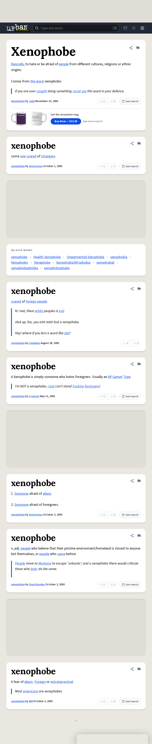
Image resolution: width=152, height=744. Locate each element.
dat (66, 333)
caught (41, 91)
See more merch (93, 121)
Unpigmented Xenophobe (85, 257)
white (39, 311)
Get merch (130, 101)
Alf (110, 376)
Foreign (40, 681)
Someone (21, 493)
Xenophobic (19, 262)
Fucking (78, 386)
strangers (48, 156)
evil (61, 311)
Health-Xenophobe (47, 257)
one (23, 156)
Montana (44, 563)
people (64, 64)
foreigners (92, 386)
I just (51, 386)
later (34, 568)
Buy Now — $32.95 (66, 121)
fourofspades (37, 584)
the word (37, 81)
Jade (32, 101)
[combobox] (75, 28)
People (20, 563)
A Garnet (34, 396)
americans (30, 691)
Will (31, 701)
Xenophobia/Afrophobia (73, 262)
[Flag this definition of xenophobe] (139, 143)
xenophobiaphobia (24, 268)
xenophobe (18, 166)
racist (77, 91)
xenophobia (118, 257)
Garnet (117, 376)
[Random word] (114, 28)
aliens (47, 493)
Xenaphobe (42, 262)
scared (31, 156)
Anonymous (36, 166)
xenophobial (105, 262)
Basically (17, 64)
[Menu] (142, 28)
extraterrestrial (61, 681)
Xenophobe (18, 101)
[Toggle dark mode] (133, 28)
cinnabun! (34, 343)
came (61, 553)
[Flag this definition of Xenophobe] (138, 48)
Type (126, 376)
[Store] (124, 28)
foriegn (31, 301)
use (84, 91)
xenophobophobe (56, 268)
